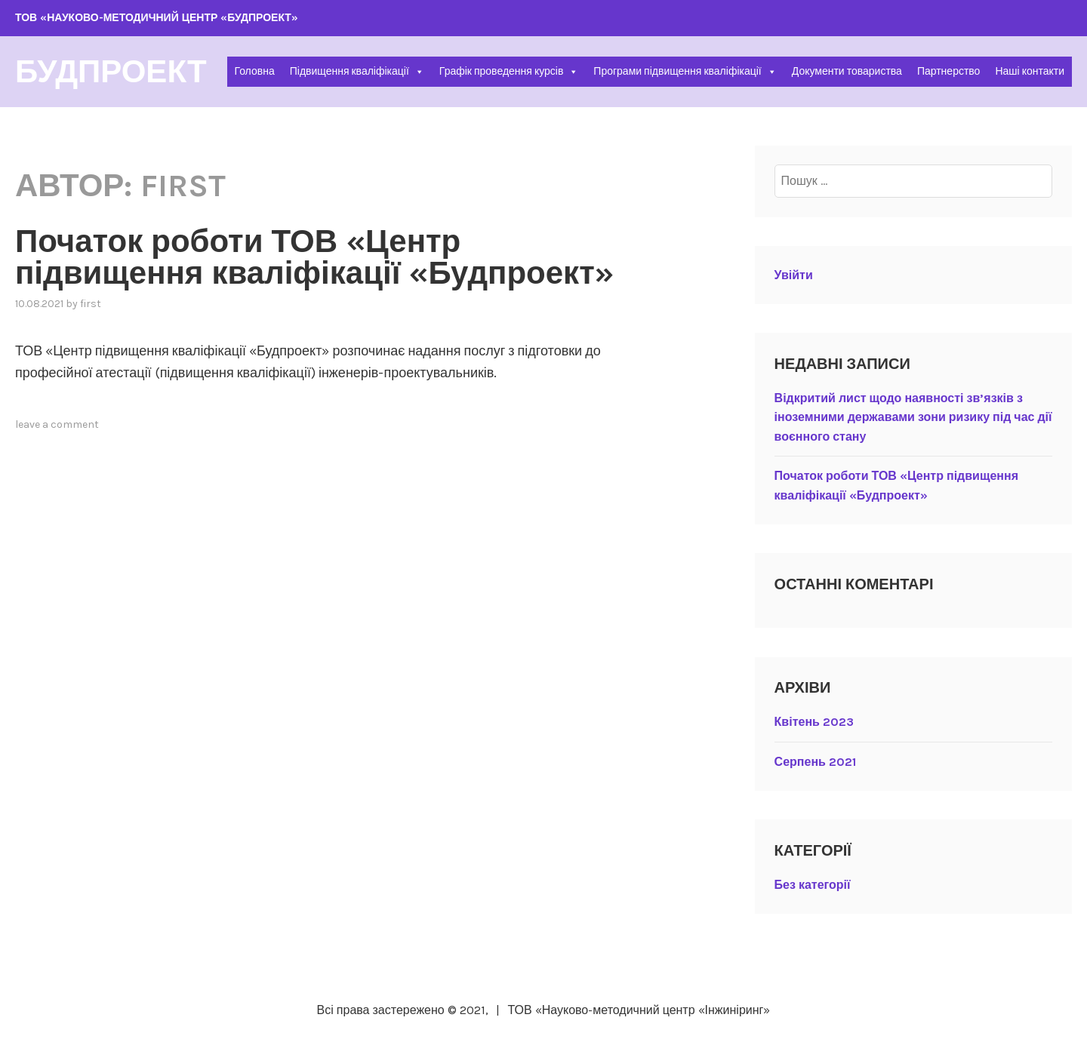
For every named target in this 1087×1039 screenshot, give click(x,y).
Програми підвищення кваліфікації (684, 71)
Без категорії (812, 885)
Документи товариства (847, 71)
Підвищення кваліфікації (357, 71)
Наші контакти (1029, 71)
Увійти (793, 275)
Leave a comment (57, 424)
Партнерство (949, 71)
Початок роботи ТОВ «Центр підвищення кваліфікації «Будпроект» (314, 257)
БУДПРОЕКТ (111, 72)
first (90, 303)
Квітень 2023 (814, 722)
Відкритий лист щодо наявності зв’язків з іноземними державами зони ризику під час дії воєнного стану (913, 417)
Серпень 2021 (815, 762)
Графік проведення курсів (509, 71)
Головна (255, 71)
